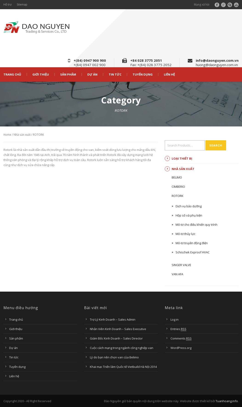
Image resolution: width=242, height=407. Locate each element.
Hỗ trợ (7, 4)
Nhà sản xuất (22, 135)
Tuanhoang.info (227, 401)
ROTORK (177, 196)
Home (7, 135)
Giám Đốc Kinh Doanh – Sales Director (116, 338)
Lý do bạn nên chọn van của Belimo (114, 357)
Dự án (92, 74)
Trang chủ (12, 74)
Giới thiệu (40, 74)
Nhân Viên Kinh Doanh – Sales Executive (118, 329)
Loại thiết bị (182, 158)
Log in (175, 319)
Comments (181, 338)
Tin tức (115, 74)
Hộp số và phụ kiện (189, 215)
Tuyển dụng (143, 74)
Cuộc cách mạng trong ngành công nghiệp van (121, 348)
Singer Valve (181, 265)
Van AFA (177, 274)
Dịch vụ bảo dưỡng (189, 206)
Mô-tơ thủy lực (185, 234)
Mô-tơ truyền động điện (192, 243)
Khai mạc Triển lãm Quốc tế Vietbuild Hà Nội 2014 (123, 367)
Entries (178, 329)
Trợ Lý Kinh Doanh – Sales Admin (112, 319)
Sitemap (22, 4)
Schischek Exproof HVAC (193, 252)
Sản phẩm (68, 74)
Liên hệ (169, 74)
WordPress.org (181, 348)
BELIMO (177, 177)
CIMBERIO (178, 186)
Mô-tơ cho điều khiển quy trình (196, 225)
